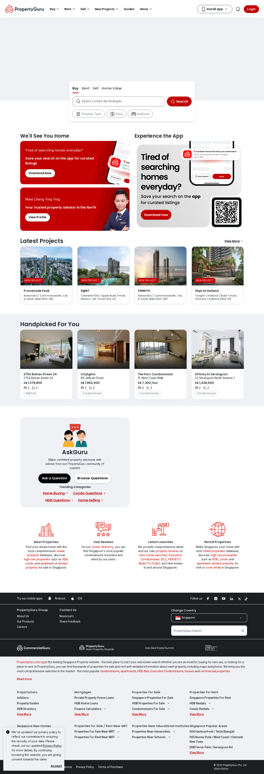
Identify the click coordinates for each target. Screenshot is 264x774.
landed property (223, 563)
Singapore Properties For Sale (152, 697)
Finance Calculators (90, 709)
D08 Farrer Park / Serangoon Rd (211, 747)
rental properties (214, 551)
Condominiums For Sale (151, 709)
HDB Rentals (201, 703)
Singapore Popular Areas (208, 726)
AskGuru (22, 697)
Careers (22, 627)
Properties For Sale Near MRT (97, 731)
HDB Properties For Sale (151, 703)
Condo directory (102, 547)
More (146, 9)
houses (189, 671)
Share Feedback (69, 621)
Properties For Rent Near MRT (97, 737)
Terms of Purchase (110, 767)
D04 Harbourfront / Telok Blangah (212, 731)
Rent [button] (70, 9)
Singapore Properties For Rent (210, 697)
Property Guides (28, 703)
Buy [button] (55, 9)
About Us (23, 616)
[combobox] (123, 101)
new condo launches (153, 555)
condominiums (109, 671)
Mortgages (82, 692)
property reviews (167, 551)
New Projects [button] (107, 9)
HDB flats (143, 671)
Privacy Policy (52, 745)
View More (234, 241)
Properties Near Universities (154, 731)
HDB (65, 559)
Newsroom (66, 616)
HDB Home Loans (86, 703)
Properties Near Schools (151, 737)
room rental (213, 567)
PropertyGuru (27, 692)
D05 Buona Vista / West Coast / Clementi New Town (216, 739)
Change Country (183, 610)
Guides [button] (129, 9)
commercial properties (215, 671)
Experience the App (189, 186)
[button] (92, 478)
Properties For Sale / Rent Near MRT (101, 726)
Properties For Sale (146, 692)
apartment (47, 563)
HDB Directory (26, 709)
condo (29, 563)
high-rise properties (37, 559)
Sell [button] (85, 9)
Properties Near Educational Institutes (160, 726)
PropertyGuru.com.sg (31, 662)
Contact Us (68, 610)
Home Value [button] (112, 88)
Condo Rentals (202, 709)
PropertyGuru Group (32, 610)
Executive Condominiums (167, 671)
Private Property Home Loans (94, 697)
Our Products (25, 621)
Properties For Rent (204, 692)
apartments (128, 671)
